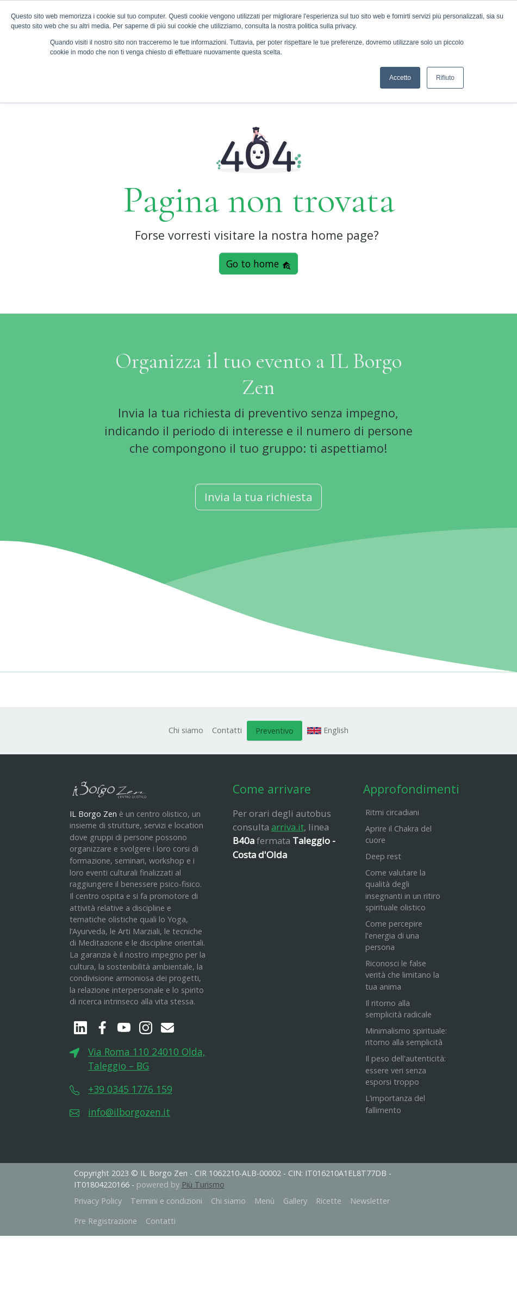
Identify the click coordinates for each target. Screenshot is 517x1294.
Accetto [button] (400, 78)
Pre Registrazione (105, 1223)
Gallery (295, 1202)
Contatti (227, 732)
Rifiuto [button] (445, 78)
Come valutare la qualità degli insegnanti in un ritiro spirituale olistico (402, 892)
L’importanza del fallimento (395, 1106)
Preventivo (275, 732)
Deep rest (383, 858)
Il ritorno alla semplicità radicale (398, 1010)
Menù (264, 1202)
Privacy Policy (98, 1202)
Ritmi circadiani (392, 814)
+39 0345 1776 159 (130, 1090)
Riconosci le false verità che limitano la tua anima (402, 976)
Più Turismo (203, 1187)
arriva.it (287, 829)
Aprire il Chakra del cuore (398, 836)
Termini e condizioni (166, 1202)
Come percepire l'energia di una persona (393, 937)
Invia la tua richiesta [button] (258, 499)
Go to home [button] (258, 265)
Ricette (328, 1202)
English (327, 732)
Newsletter (370, 1202)
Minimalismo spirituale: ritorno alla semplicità (406, 1038)
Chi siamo (186, 732)
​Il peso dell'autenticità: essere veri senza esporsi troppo (405, 1072)
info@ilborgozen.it (129, 1114)
